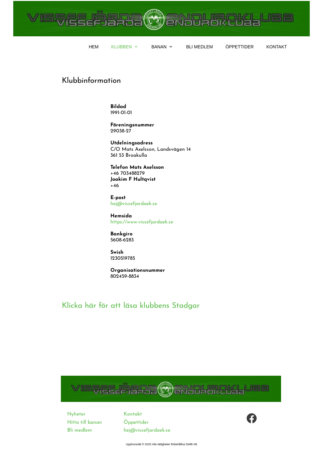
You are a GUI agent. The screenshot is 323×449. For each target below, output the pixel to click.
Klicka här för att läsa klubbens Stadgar (131, 306)
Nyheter (76, 414)
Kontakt (133, 414)
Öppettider (136, 422)
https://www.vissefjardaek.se (141, 222)
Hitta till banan (84, 422)
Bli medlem (79, 430)
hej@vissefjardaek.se (133, 203)
